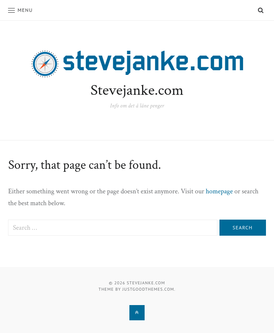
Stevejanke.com (137, 90)
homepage (219, 191)
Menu (20, 10)
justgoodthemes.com (148, 289)
